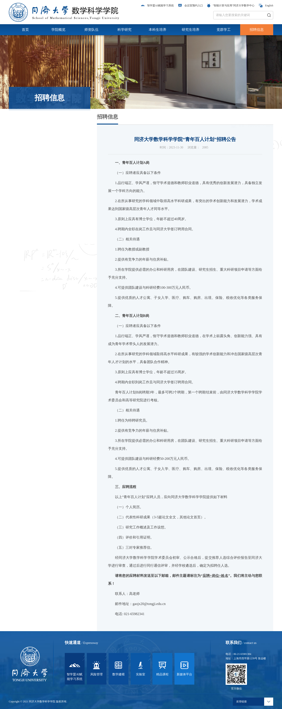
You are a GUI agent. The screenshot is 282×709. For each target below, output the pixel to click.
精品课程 (162, 668)
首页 (25, 29)
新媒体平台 (184, 668)
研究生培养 (190, 29)
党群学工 (224, 29)
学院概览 (58, 29)
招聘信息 (257, 29)
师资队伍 (91, 29)
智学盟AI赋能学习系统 (157, 5)
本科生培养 (157, 29)
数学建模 (118, 668)
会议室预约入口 (190, 5)
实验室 (140, 668)
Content (268, 119)
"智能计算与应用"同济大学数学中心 (231, 5)
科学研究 (124, 29)
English (266, 5)
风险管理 (96, 668)
